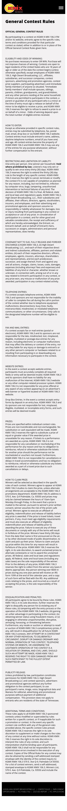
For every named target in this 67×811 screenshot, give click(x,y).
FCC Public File (24, 792)
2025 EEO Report (40, 792)
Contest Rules (44, 789)
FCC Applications (57, 792)
